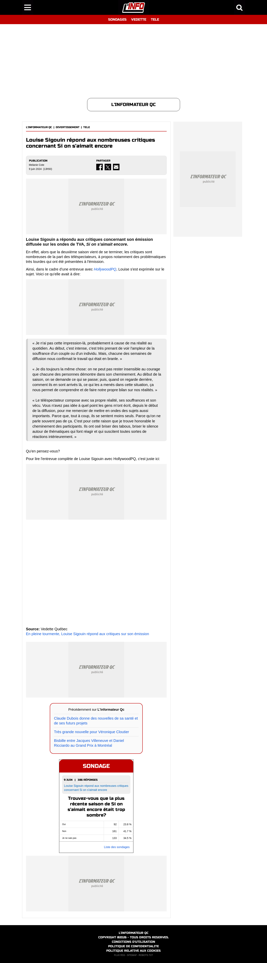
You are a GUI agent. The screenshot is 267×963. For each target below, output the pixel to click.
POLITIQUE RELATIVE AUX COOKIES (133, 950)
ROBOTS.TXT (146, 955)
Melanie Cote (36, 164)
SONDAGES (117, 19)
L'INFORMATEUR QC (39, 127)
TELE (155, 19)
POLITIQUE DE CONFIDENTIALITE (133, 946)
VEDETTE (138, 19)
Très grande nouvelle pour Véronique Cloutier (91, 732)
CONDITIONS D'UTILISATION (133, 942)
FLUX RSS (119, 955)
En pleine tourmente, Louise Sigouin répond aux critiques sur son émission (87, 634)
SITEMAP (132, 955)
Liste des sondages (117, 847)
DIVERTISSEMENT (68, 127)
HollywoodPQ (105, 269)
